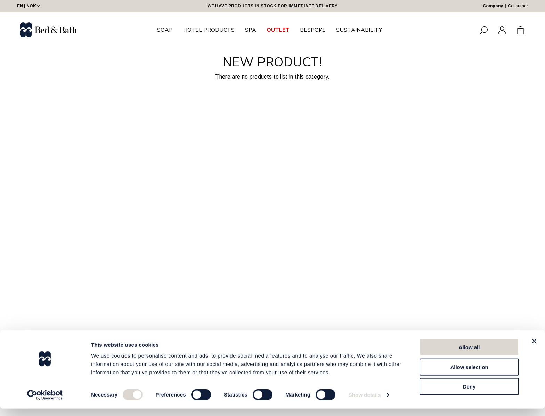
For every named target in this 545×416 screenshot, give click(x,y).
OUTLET (278, 30)
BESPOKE (313, 30)
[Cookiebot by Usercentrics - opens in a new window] (45, 402)
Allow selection (469, 374)
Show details (365, 402)
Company (493, 5)
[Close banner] (534, 348)
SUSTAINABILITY (359, 30)
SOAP (165, 30)
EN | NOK (29, 6)
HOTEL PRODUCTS (209, 30)
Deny (469, 394)
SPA (250, 30)
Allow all (469, 355)
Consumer (518, 5)
